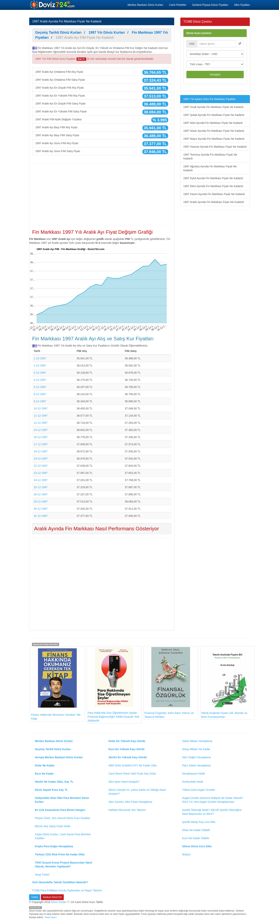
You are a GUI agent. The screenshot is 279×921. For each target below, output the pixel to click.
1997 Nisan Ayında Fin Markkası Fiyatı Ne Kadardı (213, 130)
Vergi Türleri (42, 874)
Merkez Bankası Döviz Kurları (145, 4)
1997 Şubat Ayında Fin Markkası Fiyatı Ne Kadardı (213, 114)
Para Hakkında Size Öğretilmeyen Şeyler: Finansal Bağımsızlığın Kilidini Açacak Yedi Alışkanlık (113, 684)
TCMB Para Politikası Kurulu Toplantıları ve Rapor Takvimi (67, 890)
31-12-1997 (41, 515)
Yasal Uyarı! (50, 917)
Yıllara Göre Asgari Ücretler (198, 789)
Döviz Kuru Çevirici (198, 33)
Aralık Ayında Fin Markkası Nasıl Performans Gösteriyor (96, 529)
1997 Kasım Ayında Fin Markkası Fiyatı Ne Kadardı (214, 194)
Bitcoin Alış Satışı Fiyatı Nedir (53, 826)
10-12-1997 (41, 408)
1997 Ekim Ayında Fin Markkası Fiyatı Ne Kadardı (213, 186)
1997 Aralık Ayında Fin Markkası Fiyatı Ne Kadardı (213, 202)
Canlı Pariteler (177, 4)
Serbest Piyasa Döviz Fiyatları (210, 4)
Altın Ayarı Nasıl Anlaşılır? (124, 781)
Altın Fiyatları (242, 4)
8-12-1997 (40, 394)
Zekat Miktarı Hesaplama (197, 741)
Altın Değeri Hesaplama (196, 757)
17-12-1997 (41, 444)
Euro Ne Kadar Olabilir (195, 838)
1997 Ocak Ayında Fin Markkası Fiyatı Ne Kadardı (213, 107)
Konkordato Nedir (192, 781)
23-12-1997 (41, 472)
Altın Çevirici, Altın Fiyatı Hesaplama (130, 801)
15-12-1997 (41, 429)
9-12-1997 (40, 401)
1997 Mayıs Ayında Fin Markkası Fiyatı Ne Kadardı (214, 138)
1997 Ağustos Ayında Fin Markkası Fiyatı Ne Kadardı (210, 168)
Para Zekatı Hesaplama (196, 765)
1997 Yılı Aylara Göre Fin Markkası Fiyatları (209, 99)
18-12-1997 (41, 451)
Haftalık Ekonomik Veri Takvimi (127, 809)
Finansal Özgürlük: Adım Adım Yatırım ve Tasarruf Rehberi (169, 682)
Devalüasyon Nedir (193, 773)
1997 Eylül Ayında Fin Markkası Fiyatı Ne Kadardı (213, 178)
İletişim (186, 854)
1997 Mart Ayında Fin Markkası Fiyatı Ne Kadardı (213, 122)
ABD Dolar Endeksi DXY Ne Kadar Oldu (132, 765)
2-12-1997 (40, 365)
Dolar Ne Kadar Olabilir (196, 830)
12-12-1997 (41, 422)
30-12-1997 (41, 508)
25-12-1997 (41, 487)
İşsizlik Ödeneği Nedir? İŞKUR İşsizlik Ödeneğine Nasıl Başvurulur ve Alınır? (212, 811)
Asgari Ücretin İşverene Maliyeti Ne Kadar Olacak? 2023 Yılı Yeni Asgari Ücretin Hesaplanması (212, 799)
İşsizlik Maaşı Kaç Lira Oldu (198, 821)
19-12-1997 (41, 458)
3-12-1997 (40, 372)
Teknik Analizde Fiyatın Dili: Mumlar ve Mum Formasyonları (224, 682)
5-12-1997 (40, 387)
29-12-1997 (41, 501)
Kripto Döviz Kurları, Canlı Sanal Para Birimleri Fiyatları (63, 836)
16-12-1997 (41, 437)
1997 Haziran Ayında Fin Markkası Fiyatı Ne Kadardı (215, 146)
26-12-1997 (41, 494)
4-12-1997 (40, 379)
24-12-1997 (41, 480)
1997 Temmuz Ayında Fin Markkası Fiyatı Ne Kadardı (210, 156)
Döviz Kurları (58, 902)
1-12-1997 (40, 358)
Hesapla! (215, 74)
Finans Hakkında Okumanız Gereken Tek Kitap (56, 683)
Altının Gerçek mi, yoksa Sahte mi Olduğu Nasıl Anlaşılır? (137, 791)
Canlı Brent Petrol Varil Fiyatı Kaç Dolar (132, 773)
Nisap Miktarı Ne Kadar (196, 749)
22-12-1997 (41, 465)
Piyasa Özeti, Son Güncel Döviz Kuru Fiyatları (62, 818)
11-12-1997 (41, 415)
